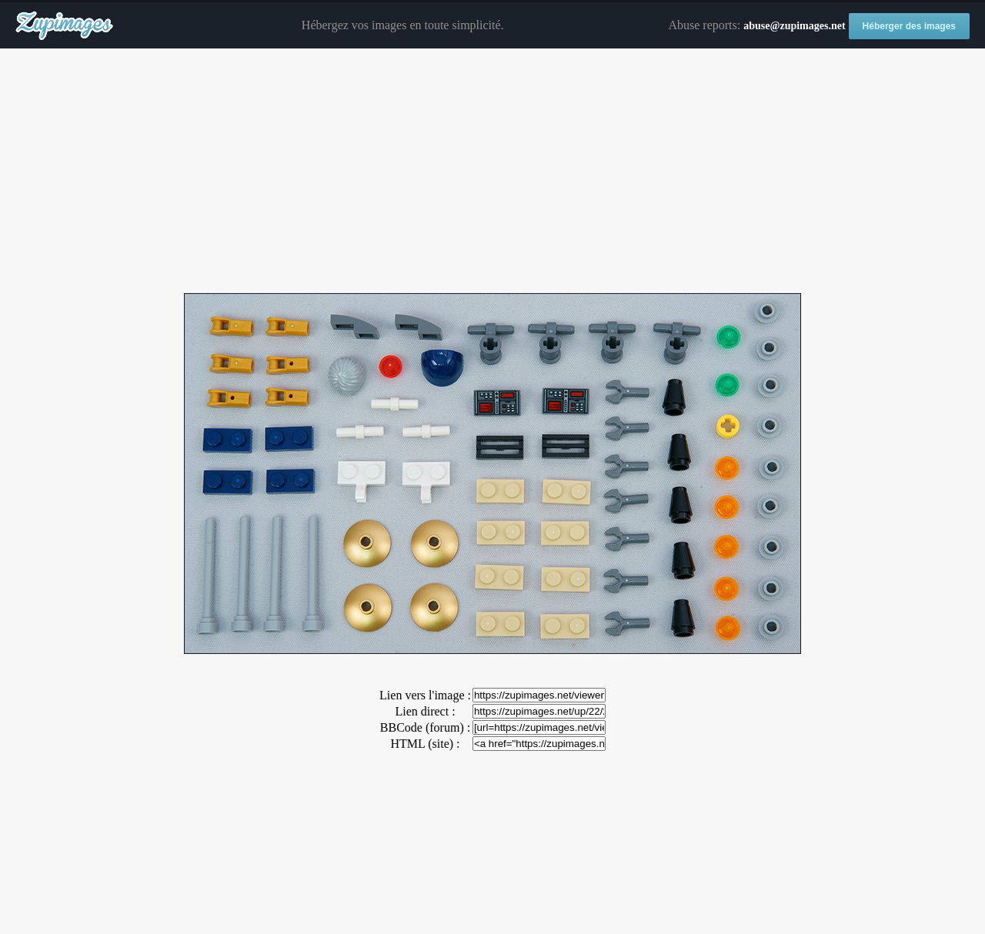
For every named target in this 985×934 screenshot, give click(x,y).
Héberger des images (909, 26)
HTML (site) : (424, 743)
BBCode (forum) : (425, 727)
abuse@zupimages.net (794, 26)
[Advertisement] (492, 171)
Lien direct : (425, 711)
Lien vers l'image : (425, 695)
